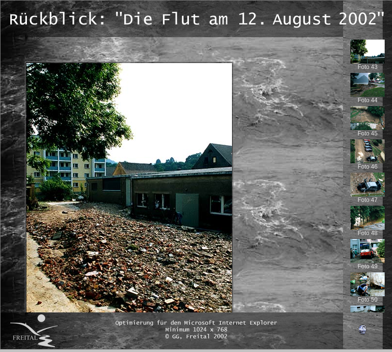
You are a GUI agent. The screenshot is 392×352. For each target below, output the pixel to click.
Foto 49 (367, 264)
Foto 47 (367, 197)
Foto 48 (367, 230)
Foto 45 (367, 131)
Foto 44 (367, 97)
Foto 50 (367, 297)
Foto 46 (367, 164)
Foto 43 (367, 64)
